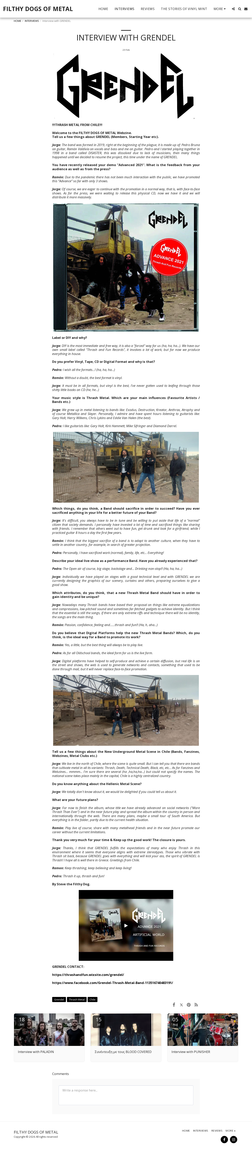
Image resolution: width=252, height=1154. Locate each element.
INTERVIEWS (32, 21)
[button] (233, 8)
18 (22, 1021)
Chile (92, 999)
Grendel (59, 999)
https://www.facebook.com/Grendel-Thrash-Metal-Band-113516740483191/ (112, 982)
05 (175, 1021)
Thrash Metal (77, 999)
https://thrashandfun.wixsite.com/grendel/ (88, 974)
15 (99, 1021)
